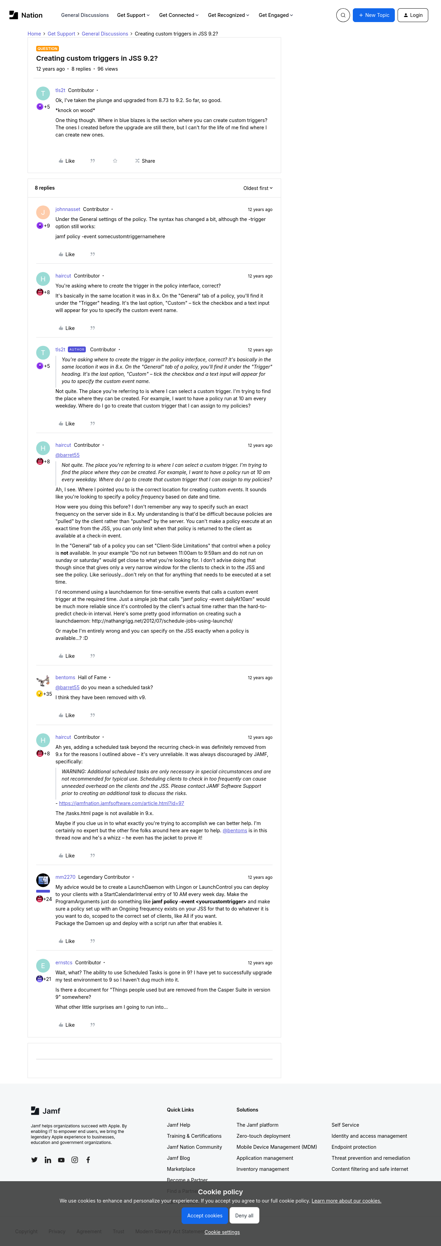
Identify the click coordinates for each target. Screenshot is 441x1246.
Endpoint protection (354, 1147)
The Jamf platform (258, 1125)
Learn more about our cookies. (347, 1201)
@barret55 (67, 455)
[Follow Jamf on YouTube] (61, 1159)
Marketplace (181, 1169)
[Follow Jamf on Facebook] (88, 1159)
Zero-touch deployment (263, 1136)
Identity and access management (369, 1136)
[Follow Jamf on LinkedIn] (47, 1159)
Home (34, 34)
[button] (374, 15)
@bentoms (235, 830)
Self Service (345, 1125)
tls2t (60, 90)
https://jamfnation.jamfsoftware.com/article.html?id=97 (121, 803)
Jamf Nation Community (194, 1147)
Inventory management (263, 1169)
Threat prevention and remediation (371, 1158)
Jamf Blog (178, 1158)
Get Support (134, 15)
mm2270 (65, 877)
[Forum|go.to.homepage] (26, 15)
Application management (265, 1158)
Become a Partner (187, 1180)
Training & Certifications (194, 1136)
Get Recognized (229, 15)
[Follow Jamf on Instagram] (74, 1159)
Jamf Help (179, 1125)
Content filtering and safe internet (370, 1169)
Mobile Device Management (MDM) (277, 1147)
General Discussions (85, 15)
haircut (63, 276)
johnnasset (67, 209)
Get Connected (179, 15)
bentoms (65, 677)
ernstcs (63, 962)
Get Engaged (276, 15)
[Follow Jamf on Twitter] (34, 1160)
